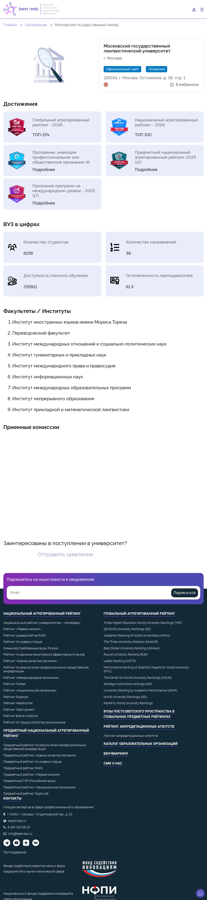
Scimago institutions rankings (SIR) (128, 684)
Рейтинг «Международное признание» (31, 677)
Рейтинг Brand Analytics (20, 716)
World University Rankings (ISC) (125, 697)
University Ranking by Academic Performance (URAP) (140, 690)
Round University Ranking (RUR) (126, 654)
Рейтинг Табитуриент (18, 709)
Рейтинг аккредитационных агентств (139, 727)
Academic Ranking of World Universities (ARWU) (137, 635)
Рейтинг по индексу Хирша (22, 642)
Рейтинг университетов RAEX (24, 635)
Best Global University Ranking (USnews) (132, 648)
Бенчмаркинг (116, 754)
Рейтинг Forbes (14, 684)
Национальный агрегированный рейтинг (42, 614)
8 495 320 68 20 (19, 827)
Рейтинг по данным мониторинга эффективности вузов (44, 654)
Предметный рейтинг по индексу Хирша (32, 761)
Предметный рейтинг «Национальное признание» (39, 787)
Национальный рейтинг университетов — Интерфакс (41, 623)
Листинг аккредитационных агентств (131, 736)
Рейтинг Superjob (15, 697)
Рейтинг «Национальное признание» (30, 690)
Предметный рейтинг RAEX (23, 768)
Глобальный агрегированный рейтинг (139, 614)
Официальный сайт (122, 68)
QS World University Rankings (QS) (127, 629)
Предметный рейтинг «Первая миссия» (31, 774)
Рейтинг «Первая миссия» (22, 629)
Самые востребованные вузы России (30, 648)
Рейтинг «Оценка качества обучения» (30, 661)
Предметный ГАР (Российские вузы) (29, 781)
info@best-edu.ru (20, 833)
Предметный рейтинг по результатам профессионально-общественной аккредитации (45, 747)
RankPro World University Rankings (128, 703)
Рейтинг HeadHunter (18, 703)
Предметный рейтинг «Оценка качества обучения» (40, 755)
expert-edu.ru (17, 821)
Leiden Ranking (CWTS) (120, 661)
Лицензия (156, 68)
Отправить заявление (65, 553)
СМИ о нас (113, 763)
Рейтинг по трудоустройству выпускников (34, 722)
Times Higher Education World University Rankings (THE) (143, 623)
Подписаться (185, 593)
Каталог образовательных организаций (141, 744)
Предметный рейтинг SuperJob (26, 793)
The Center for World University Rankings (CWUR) (138, 677)
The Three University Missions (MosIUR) (131, 642)
